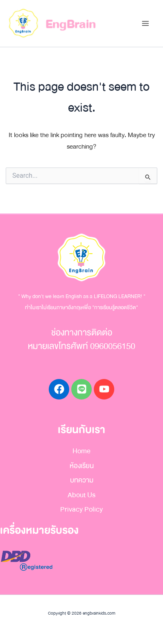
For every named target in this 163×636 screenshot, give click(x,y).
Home (81, 451)
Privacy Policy (81, 509)
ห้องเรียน (82, 466)
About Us (81, 495)
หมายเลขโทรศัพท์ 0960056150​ (81, 346)
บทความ (81, 480)
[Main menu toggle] (145, 23)
